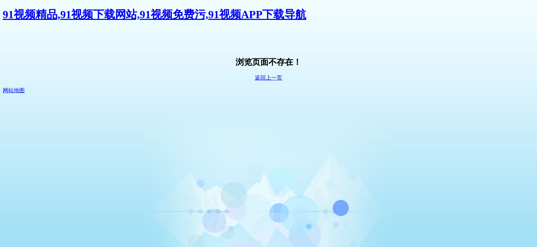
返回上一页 (268, 78)
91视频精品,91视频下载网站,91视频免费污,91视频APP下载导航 (154, 14)
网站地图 (14, 90)
